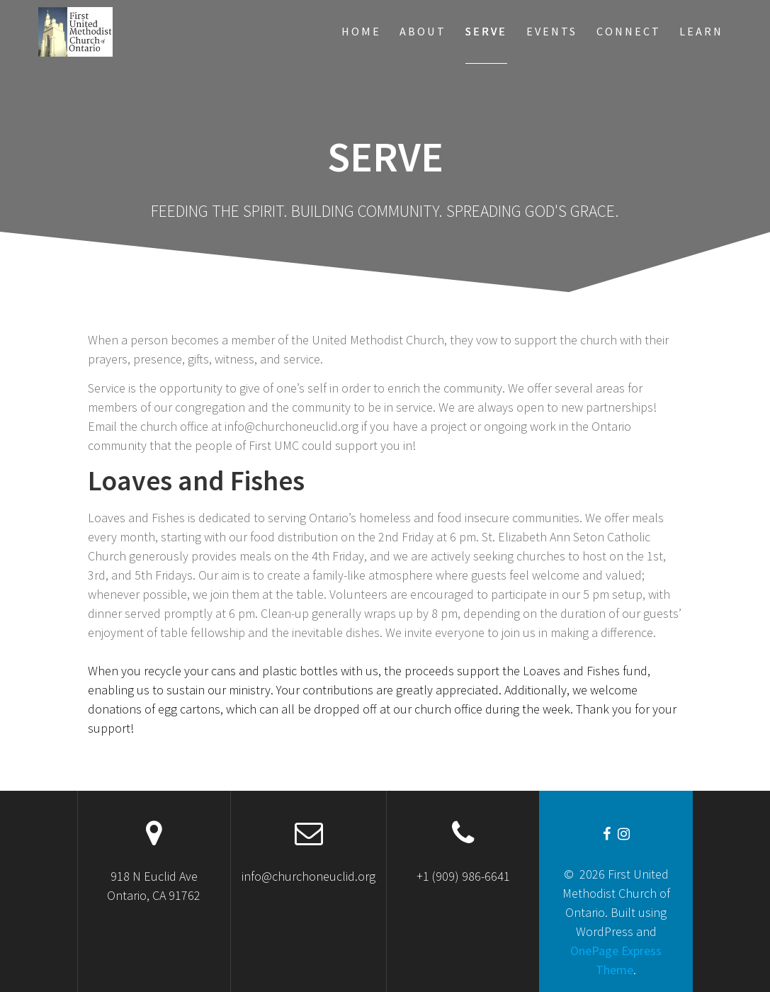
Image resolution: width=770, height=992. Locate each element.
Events (551, 31)
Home (361, 31)
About (423, 31)
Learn (701, 31)
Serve (486, 31)
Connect (628, 31)
